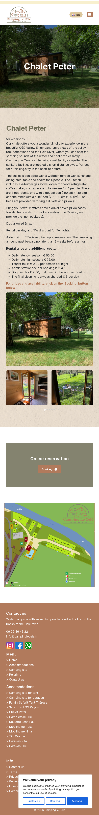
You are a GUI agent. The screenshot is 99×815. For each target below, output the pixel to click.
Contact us (16, 679)
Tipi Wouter (17, 736)
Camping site (18, 669)
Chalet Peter (17, 712)
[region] (55, 791)
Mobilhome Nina (20, 731)
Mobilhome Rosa (21, 726)
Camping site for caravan (26, 697)
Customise (34, 801)
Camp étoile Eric (20, 717)
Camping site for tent (23, 692)
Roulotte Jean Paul (22, 722)
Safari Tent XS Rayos (24, 707)
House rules (17, 786)
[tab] (45, 410)
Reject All (55, 801)
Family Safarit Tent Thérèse (28, 702)
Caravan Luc (18, 746)
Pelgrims (15, 674)
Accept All (77, 801)
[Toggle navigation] (90, 14)
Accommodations (21, 665)
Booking (49, 469)
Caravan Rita (18, 741)
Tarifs (13, 771)
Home (13, 660)
